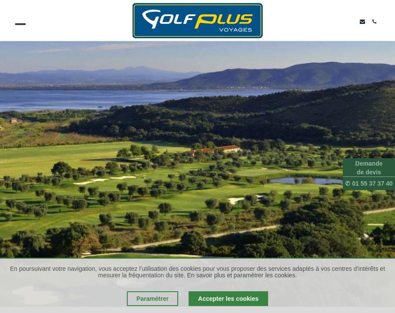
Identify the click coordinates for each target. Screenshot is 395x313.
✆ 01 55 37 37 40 (368, 183)
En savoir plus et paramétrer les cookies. (242, 275)
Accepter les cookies (228, 298)
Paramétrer (152, 298)
